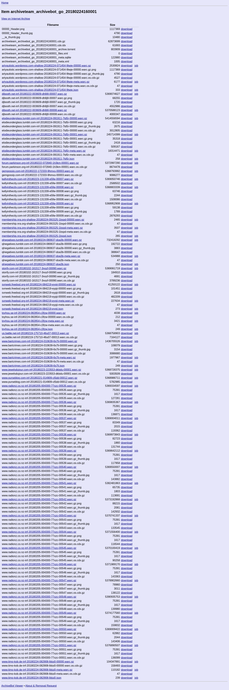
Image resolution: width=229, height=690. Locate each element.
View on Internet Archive (15, 18)
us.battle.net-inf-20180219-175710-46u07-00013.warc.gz (35, 333)
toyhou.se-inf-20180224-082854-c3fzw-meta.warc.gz (33, 321)
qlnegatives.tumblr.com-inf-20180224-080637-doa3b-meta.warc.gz (41, 256)
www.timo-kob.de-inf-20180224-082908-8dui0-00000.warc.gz (38, 661)
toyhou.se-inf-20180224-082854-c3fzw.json (27, 329)
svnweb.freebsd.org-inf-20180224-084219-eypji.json (32, 308)
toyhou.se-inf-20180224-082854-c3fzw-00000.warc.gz (33, 313)
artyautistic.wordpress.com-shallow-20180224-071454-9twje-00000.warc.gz (46, 65)
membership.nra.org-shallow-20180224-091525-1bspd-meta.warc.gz (42, 227)
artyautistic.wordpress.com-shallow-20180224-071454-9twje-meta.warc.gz (45, 81)
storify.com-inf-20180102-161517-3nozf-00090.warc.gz (34, 268)
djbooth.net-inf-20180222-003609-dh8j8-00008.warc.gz (34, 110)
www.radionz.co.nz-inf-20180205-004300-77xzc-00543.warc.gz (39, 515)
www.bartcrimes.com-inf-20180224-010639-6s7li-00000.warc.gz (39, 341)
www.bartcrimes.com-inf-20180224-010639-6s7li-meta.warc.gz (39, 357)
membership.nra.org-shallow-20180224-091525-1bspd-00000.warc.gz (43, 219)
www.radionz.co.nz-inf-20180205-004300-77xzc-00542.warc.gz (39, 499)
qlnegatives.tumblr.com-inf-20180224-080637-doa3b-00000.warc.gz (42, 240)
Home (4, 2)
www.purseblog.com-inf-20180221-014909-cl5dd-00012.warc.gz (39, 377)
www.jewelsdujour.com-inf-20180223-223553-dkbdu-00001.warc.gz (41, 369)
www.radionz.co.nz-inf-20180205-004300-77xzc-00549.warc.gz (39, 612)
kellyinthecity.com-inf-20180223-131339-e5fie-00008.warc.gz (38, 187)
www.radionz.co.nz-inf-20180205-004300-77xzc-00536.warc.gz (39, 402)
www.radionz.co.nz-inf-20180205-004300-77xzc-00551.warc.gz (39, 645)
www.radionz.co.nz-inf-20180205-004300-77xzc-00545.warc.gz (39, 548)
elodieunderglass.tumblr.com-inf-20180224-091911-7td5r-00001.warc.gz (44, 134)
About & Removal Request (41, 685)
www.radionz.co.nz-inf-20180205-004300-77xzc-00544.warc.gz (39, 531)
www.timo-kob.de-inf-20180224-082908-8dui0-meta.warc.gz (37, 669)
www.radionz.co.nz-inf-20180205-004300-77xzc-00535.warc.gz (39, 385)
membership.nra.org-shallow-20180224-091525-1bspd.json (37, 236)
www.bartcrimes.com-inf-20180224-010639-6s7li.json (33, 365)
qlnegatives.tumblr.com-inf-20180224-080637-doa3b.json (35, 264)
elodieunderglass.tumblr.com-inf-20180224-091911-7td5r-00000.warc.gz (44, 118)
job (136, 65)
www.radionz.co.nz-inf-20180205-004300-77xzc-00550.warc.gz (39, 629)
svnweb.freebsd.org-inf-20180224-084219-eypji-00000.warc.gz (39, 284)
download (126, 29)
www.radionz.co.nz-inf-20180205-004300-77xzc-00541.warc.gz (39, 483)
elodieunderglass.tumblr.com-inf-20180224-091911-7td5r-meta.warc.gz (43, 150)
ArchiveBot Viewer (12, 685)
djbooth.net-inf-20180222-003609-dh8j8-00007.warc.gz (34, 93)
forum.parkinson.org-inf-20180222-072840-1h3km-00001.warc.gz (40, 163)
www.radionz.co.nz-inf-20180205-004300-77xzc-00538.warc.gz (39, 434)
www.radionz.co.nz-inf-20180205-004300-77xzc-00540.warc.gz (39, 467)
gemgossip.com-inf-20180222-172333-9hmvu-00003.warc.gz (38, 171)
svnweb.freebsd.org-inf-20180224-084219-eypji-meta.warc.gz (38, 300)
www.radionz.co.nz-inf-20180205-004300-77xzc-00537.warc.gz (39, 418)
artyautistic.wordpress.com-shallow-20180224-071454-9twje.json (40, 89)
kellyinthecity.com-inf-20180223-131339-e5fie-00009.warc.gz (38, 203)
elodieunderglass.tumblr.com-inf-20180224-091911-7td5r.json (38, 158)
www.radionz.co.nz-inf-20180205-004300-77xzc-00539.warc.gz (39, 450)
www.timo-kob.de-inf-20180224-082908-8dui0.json (31, 677)
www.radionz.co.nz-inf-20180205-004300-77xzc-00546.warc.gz (39, 564)
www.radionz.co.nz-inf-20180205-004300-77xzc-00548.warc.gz (39, 596)
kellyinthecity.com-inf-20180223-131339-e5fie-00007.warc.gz (38, 179)
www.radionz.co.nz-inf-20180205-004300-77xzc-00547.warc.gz (39, 580)
